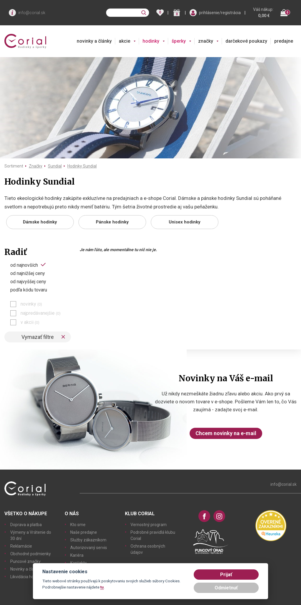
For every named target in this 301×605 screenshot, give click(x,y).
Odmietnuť (226, 588)
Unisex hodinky (184, 222)
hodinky (151, 41)
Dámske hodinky (40, 222)
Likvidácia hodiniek (27, 576)
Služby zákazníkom (88, 540)
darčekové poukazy (246, 41)
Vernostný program (149, 524)
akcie (124, 41)
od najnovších (24, 265)
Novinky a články (25, 569)
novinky (31, 304)
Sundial (55, 166)
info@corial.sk (31, 12)
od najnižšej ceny (27, 273)
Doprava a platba (26, 524)
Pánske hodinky (112, 222)
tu (102, 587)
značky (205, 41)
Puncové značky (25, 561)
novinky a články (94, 41)
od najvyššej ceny (28, 281)
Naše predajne (83, 532)
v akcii (30, 322)
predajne (283, 41)
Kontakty (78, 563)
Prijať (226, 574)
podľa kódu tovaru (28, 290)
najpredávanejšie (41, 313)
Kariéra (76, 555)
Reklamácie (21, 546)
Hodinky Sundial (82, 166)
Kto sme (78, 524)
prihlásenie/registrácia (220, 12)
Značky (35, 166)
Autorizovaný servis (88, 547)
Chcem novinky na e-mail (225, 433)
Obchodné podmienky (30, 553)
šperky (179, 41)
